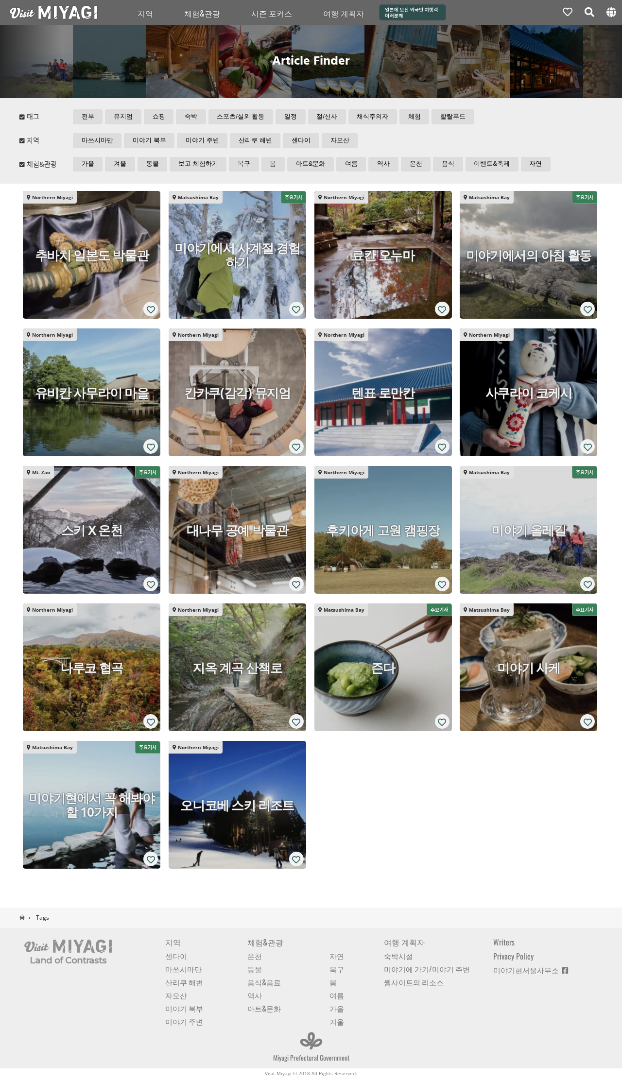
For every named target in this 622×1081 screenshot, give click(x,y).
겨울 (120, 165)
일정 (292, 116)
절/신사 (328, 116)
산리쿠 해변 (256, 141)
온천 (418, 165)
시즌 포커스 (271, 13)
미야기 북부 (150, 141)
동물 (153, 165)
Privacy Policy (513, 958)
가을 (88, 165)
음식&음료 (264, 983)
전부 (88, 116)
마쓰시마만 (97, 141)
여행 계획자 (343, 13)
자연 (539, 165)
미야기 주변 (203, 141)
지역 (145, 13)
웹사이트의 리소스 (414, 983)
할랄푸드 (455, 116)
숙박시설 (398, 957)
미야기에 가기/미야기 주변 (427, 970)
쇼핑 (159, 116)
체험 (417, 116)
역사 (386, 165)
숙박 (192, 116)
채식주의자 (375, 116)
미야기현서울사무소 (530, 971)
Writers (504, 944)
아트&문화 (313, 165)
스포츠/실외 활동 (242, 116)
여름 (353, 165)
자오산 (341, 141)
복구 (245, 165)
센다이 (302, 141)
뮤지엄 (123, 116)
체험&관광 (202, 13)
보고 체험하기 (199, 165)
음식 (451, 165)
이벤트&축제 (495, 165)
